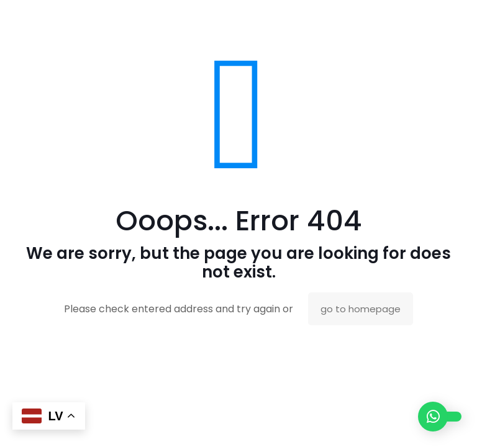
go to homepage (360, 308)
